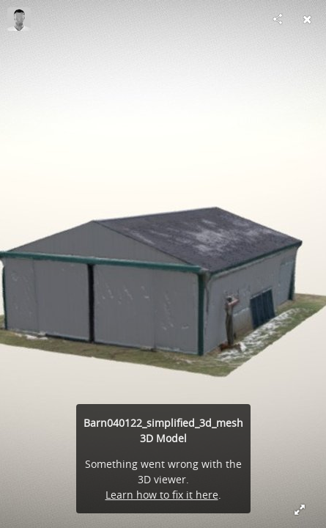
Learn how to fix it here (161, 495)
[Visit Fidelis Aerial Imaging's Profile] (19, 19)
